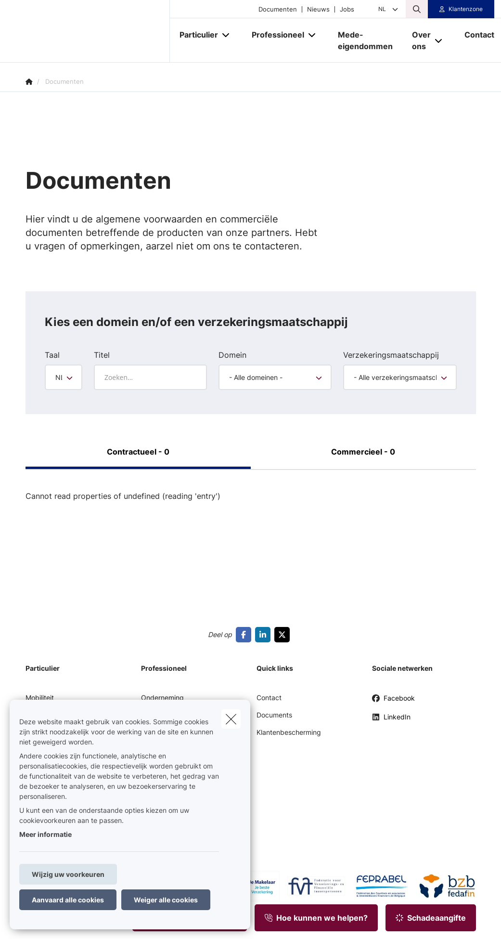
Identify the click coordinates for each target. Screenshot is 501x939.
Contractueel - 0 (138, 451)
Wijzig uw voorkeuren (68, 874)
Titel (102, 355)
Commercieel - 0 (363, 451)
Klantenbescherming (289, 732)
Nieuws (318, 9)
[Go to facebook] (245, 634)
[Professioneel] (274, 35)
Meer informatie (45, 834)
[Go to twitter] (284, 634)
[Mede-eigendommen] (365, 40)
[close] (231, 719)
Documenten (277, 9)
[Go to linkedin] (264, 634)
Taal (52, 355)
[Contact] (474, 35)
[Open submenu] (226, 35)
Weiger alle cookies (166, 900)
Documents (274, 715)
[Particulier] (195, 35)
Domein (232, 355)
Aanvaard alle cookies (68, 900)
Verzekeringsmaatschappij (391, 355)
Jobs (347, 9)
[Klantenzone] (461, 9)
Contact (269, 697)
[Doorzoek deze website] (417, 9)
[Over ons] (417, 40)
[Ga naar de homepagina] (98, 31)
